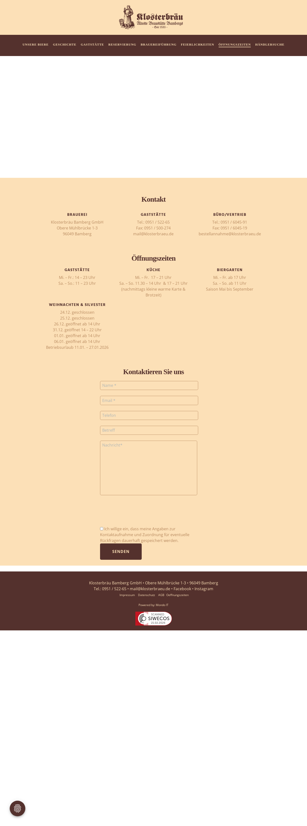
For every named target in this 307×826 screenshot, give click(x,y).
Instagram (204, 588)
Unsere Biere (36, 44)
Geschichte (64, 44)
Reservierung (122, 44)
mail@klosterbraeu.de (150, 588)
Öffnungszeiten (235, 44)
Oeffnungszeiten (177, 595)
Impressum (127, 595)
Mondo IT (162, 605)
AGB (161, 595)
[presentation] (137, 513)
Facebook (182, 588)
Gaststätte (92, 44)
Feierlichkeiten (197, 44)
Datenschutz (146, 595)
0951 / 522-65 (114, 588)
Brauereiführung (159, 44)
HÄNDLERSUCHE (269, 44)
